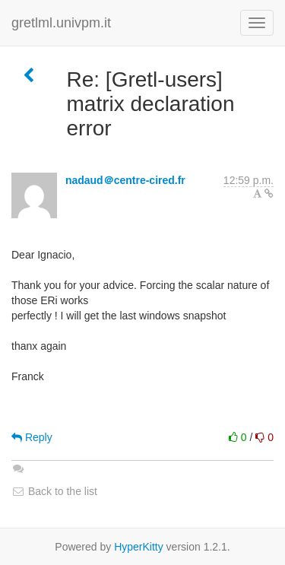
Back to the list (54, 491)
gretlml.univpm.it (61, 22)
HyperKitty (138, 547)
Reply (31, 437)
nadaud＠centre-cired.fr (125, 180)
